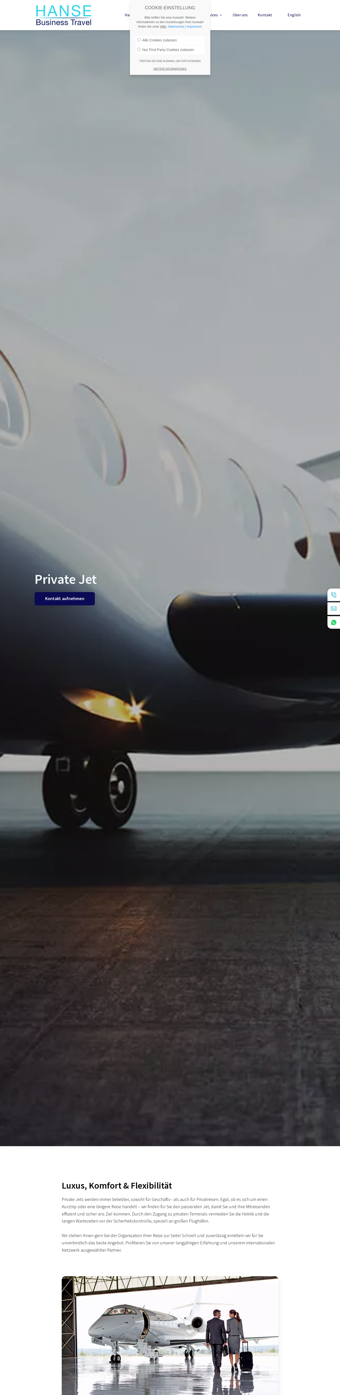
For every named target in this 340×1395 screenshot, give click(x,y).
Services (213, 14)
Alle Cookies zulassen (157, 35)
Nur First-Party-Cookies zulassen (165, 45)
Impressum (194, 21)
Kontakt (265, 14)
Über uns (240, 14)
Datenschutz (176, 21)
